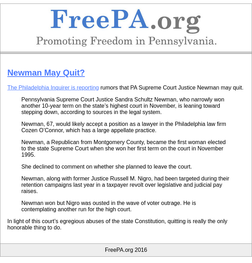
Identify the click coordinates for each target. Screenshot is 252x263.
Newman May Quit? (46, 72)
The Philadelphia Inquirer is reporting (53, 88)
